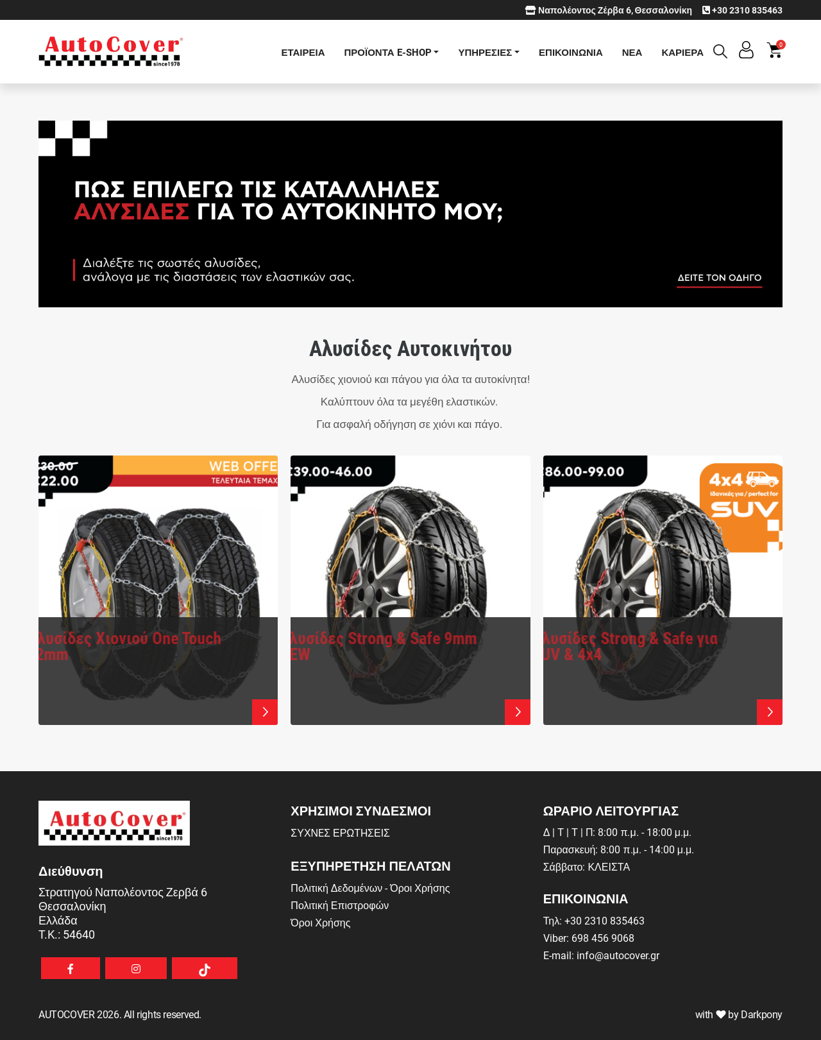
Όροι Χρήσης (320, 922)
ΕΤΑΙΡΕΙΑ (303, 52)
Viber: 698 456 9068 (588, 937)
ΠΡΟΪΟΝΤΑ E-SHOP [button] (388, 52)
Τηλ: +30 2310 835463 (594, 920)
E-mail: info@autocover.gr (601, 955)
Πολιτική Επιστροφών (340, 905)
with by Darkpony (739, 1014)
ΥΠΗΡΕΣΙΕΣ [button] (485, 52)
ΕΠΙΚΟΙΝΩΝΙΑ (571, 52)
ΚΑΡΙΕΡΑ (682, 52)
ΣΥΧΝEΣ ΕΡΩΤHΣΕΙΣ (340, 832)
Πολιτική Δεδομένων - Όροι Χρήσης (370, 887)
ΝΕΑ (632, 52)
